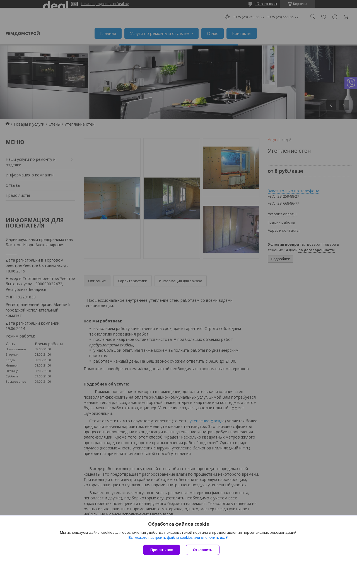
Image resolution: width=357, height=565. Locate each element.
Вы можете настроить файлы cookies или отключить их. (176, 537)
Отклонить (202, 550)
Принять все (161, 550)
